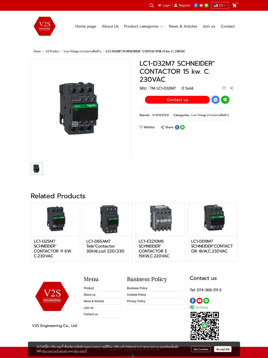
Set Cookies (201, 349)
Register (182, 5)
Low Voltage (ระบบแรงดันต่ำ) (82, 51)
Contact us (177, 100)
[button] (152, 5)
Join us (88, 307)
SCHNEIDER (160, 115)
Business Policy (137, 288)
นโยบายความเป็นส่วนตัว (55, 351)
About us (89, 294)
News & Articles (94, 301)
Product (89, 288)
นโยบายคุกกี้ (80, 351)
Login (164, 5)
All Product (52, 51)
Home (37, 51)
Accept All (222, 349)
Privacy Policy (136, 301)
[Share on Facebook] (177, 127)
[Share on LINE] (182, 127)
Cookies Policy (136, 294)
